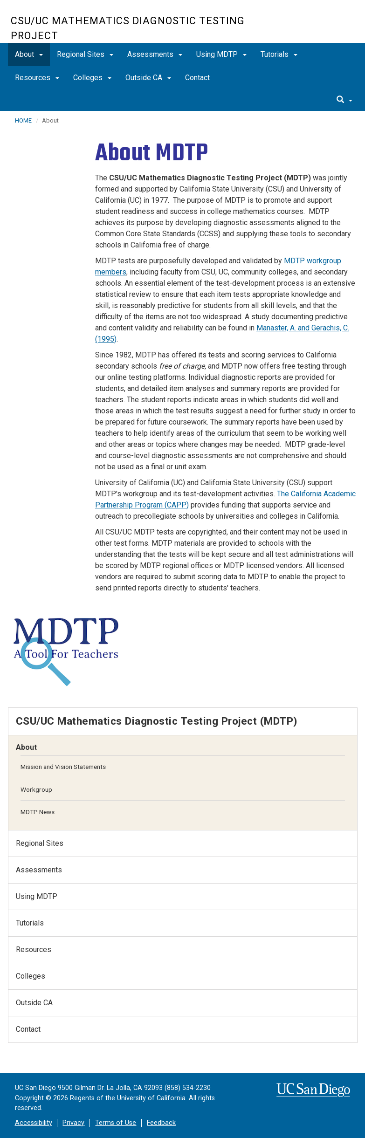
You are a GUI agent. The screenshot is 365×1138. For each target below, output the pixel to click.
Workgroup (36, 789)
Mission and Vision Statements (63, 766)
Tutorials (279, 54)
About (29, 54)
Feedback (161, 1123)
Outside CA (148, 77)
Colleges (92, 77)
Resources (37, 77)
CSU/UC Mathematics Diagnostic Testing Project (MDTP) (156, 721)
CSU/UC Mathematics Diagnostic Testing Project (128, 28)
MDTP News (38, 812)
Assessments (154, 54)
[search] (344, 100)
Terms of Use (115, 1123)
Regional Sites (85, 54)
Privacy (73, 1123)
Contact (197, 77)
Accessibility (33, 1123)
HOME (23, 120)
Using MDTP (221, 54)
